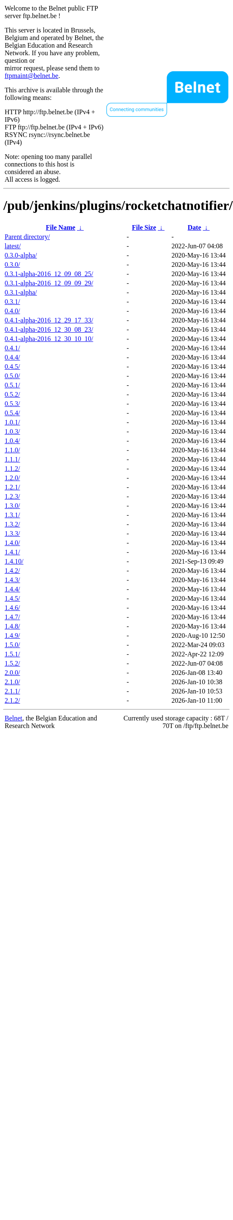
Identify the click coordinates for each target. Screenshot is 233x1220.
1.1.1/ (12, 459)
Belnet (13, 718)
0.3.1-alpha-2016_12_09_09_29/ (49, 283)
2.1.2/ (12, 700)
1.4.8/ (12, 626)
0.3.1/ (12, 301)
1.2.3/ (12, 496)
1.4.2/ (12, 570)
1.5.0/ (12, 644)
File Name (61, 227)
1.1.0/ (12, 450)
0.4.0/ (12, 310)
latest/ (13, 246)
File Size (144, 227)
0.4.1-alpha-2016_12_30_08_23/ (49, 329)
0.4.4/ (12, 357)
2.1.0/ (12, 681)
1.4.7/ (12, 617)
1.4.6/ (12, 607)
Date (194, 227)
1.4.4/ (12, 589)
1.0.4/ (12, 440)
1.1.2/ (12, 468)
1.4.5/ (12, 598)
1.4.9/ (12, 635)
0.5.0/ (12, 375)
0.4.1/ (12, 348)
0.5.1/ (12, 385)
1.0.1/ (12, 422)
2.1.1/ (12, 691)
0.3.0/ (12, 264)
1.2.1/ (12, 487)
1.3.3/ (12, 533)
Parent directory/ (27, 236)
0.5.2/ (12, 394)
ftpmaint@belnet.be (31, 75)
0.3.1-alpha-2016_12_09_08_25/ (49, 273)
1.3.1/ (12, 515)
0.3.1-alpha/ (21, 292)
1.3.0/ (12, 505)
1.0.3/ (12, 431)
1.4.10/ (14, 561)
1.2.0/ (12, 477)
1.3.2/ (12, 524)
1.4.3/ (12, 579)
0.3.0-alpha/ (21, 255)
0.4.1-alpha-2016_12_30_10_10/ (49, 338)
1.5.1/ (12, 654)
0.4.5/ (12, 366)
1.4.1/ (12, 552)
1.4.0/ (12, 542)
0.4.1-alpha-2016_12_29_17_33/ (49, 320)
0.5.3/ (12, 403)
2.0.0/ (12, 672)
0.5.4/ (12, 413)
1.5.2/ (12, 663)
